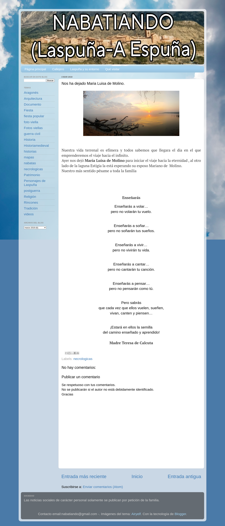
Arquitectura (33, 98)
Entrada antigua (184, 476)
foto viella (31, 122)
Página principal (35, 69)
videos (29, 214)
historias (30, 151)
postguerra (32, 191)
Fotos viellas (33, 128)
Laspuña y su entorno (84, 69)
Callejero (58, 69)
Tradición (31, 208)
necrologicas (82, 359)
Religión (30, 197)
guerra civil (32, 134)
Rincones (31, 202)
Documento (32, 104)
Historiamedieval (36, 145)
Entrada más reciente (83, 476)
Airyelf (136, 514)
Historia (29, 139)
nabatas (30, 163)
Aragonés (31, 92)
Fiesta (28, 110)
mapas (29, 157)
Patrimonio (32, 175)
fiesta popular (34, 116)
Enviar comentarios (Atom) (103, 487)
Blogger (180, 514)
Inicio (137, 476)
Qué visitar (112, 69)
